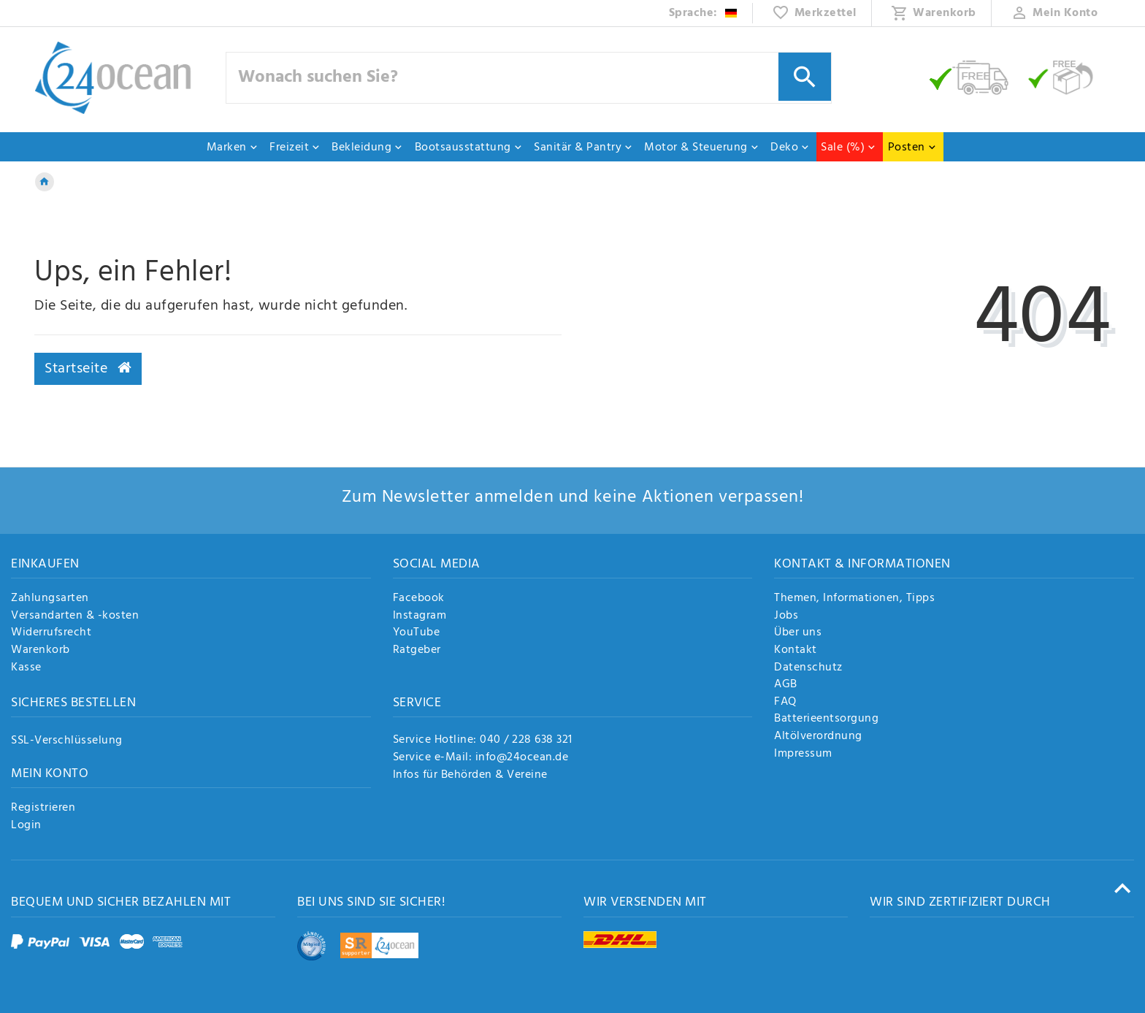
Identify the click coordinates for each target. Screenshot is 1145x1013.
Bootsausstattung (469, 147)
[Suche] (804, 77)
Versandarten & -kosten (75, 616)
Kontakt (795, 650)
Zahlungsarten (50, 598)
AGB (785, 685)
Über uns (798, 633)
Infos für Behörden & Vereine (470, 774)
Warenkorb (40, 650)
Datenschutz (808, 668)
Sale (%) (848, 147)
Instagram (420, 616)
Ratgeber (417, 650)
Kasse (26, 668)
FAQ (785, 702)
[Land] (703, 13)
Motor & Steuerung (701, 147)
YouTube (416, 633)
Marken (233, 147)
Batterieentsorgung (826, 719)
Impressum (803, 754)
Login (26, 826)
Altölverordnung (818, 736)
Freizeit (295, 147)
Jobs (786, 616)
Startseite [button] (88, 369)
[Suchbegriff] (529, 78)
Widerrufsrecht (51, 633)
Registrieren (43, 808)
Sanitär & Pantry (583, 147)
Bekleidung (367, 147)
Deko (790, 147)
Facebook (419, 598)
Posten (912, 147)
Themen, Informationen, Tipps (854, 598)
